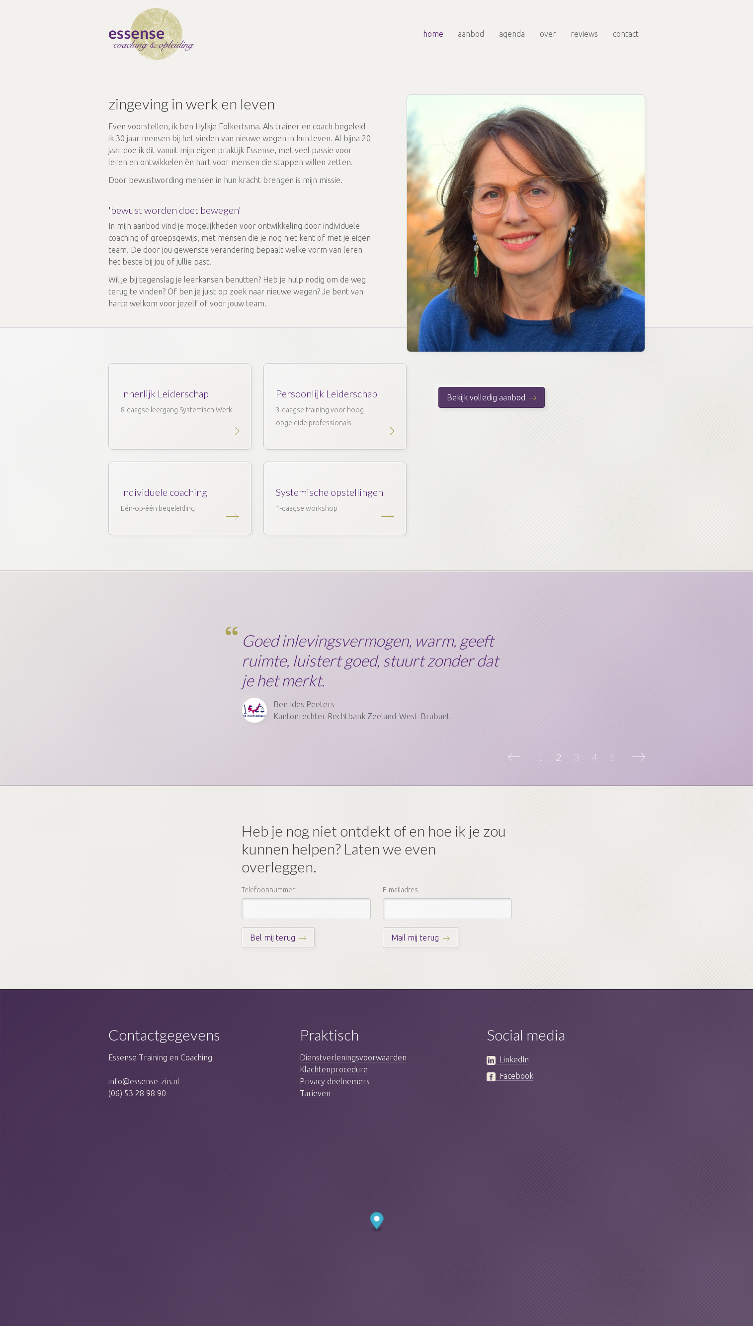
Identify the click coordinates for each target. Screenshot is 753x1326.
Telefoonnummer (268, 890)
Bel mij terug (272, 937)
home (433, 33)
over (548, 33)
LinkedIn (508, 1059)
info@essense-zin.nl (143, 1081)
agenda (512, 33)
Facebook (510, 1076)
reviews (584, 33)
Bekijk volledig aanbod (486, 397)
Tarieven (315, 1093)
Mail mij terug (415, 937)
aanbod (471, 33)
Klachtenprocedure (334, 1069)
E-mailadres (400, 890)
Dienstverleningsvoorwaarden (353, 1057)
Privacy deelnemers (335, 1081)
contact (626, 33)
